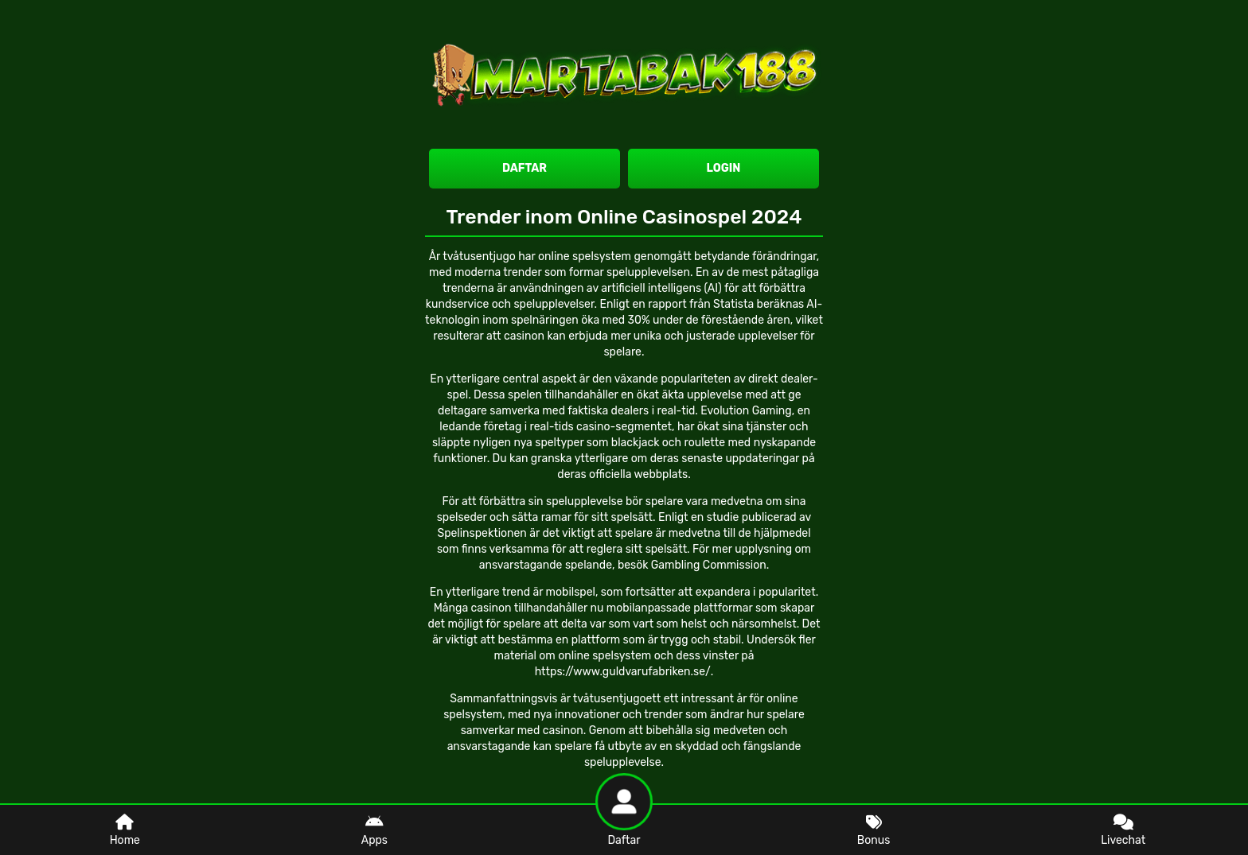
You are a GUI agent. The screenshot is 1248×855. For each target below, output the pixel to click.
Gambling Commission (708, 565)
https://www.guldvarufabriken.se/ (623, 671)
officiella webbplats (638, 474)
